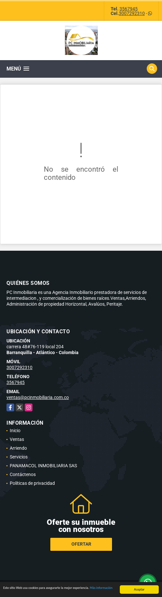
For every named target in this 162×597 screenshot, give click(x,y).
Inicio (15, 430)
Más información (101, 588)
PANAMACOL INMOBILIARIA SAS (43, 465)
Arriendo (18, 448)
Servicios (19, 456)
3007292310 (132, 13)
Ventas (17, 439)
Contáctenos (23, 474)
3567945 (128, 8)
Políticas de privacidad (32, 483)
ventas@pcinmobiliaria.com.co (37, 397)
